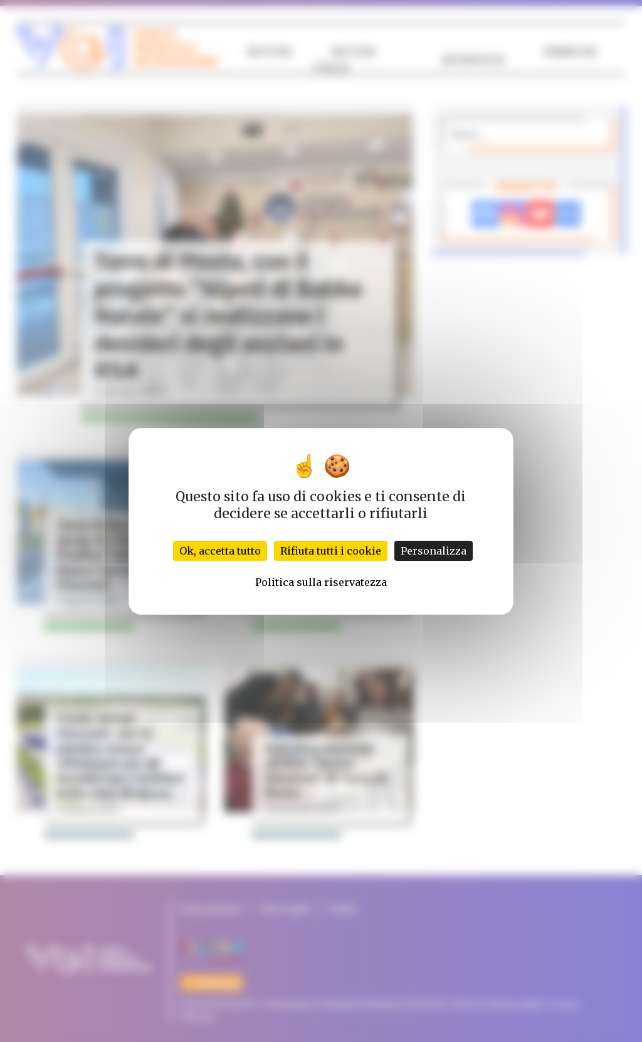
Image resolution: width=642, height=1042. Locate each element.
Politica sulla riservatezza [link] (321, 582)
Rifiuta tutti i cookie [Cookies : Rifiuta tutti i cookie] (330, 551)
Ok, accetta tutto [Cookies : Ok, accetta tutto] (220, 551)
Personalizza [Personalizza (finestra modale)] (433, 551)
